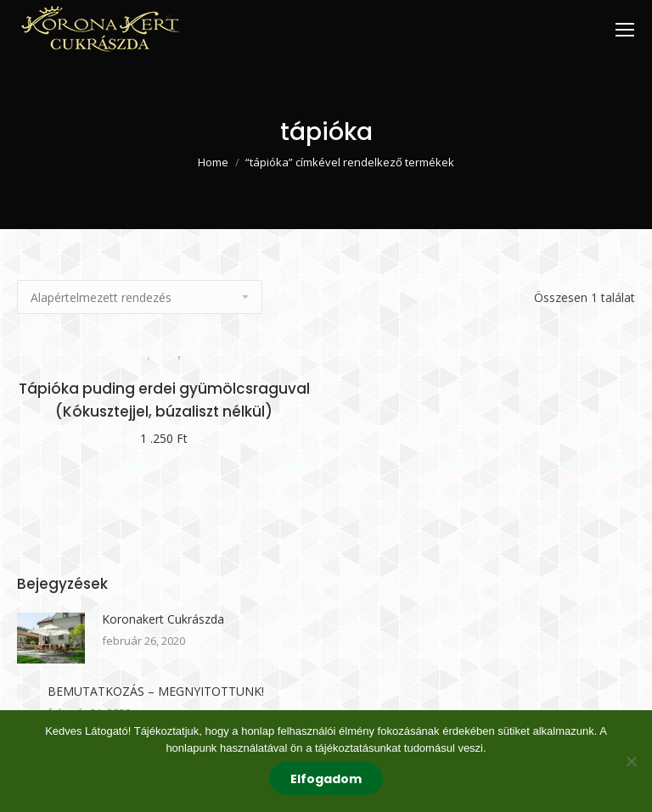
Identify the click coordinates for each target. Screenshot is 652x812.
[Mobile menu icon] (625, 30)
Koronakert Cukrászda (163, 619)
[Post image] (51, 638)
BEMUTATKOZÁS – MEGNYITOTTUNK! (156, 691)
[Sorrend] (139, 297)
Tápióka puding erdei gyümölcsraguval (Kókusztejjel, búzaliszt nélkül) (164, 400)
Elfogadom (326, 778)
